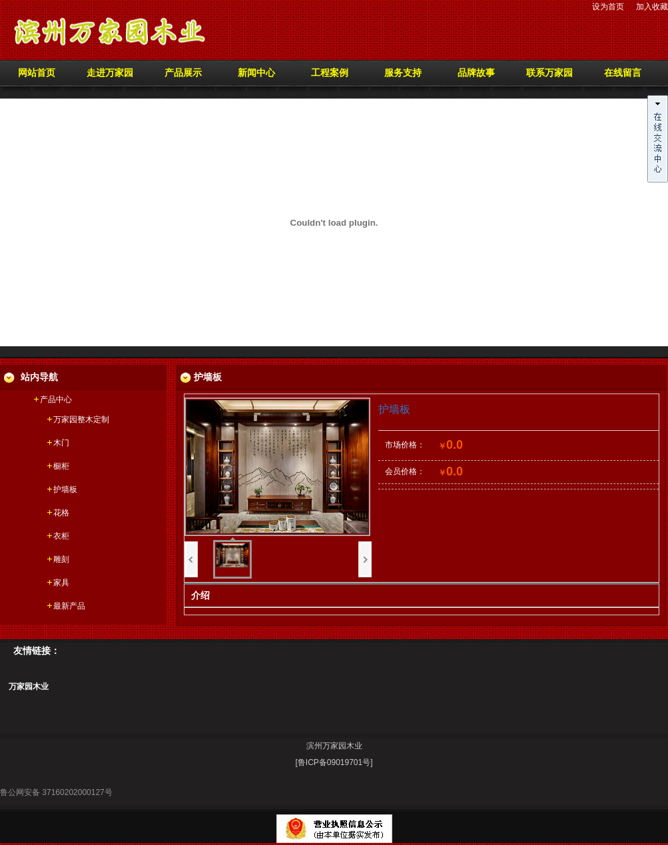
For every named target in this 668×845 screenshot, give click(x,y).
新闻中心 (256, 73)
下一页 (365, 559)
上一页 (191, 559)
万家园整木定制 (81, 419)
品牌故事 (476, 73)
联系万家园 (549, 73)
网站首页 (36, 73)
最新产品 (69, 606)
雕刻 (61, 559)
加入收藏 (652, 6)
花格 (61, 512)
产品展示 (183, 73)
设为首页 (608, 6)
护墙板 (65, 489)
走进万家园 (110, 73)
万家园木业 (29, 686)
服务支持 (403, 73)
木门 (61, 442)
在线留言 (622, 73)
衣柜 (61, 536)
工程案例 (329, 73)
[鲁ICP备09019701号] (333, 762)
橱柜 (61, 466)
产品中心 (56, 399)
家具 (61, 582)
